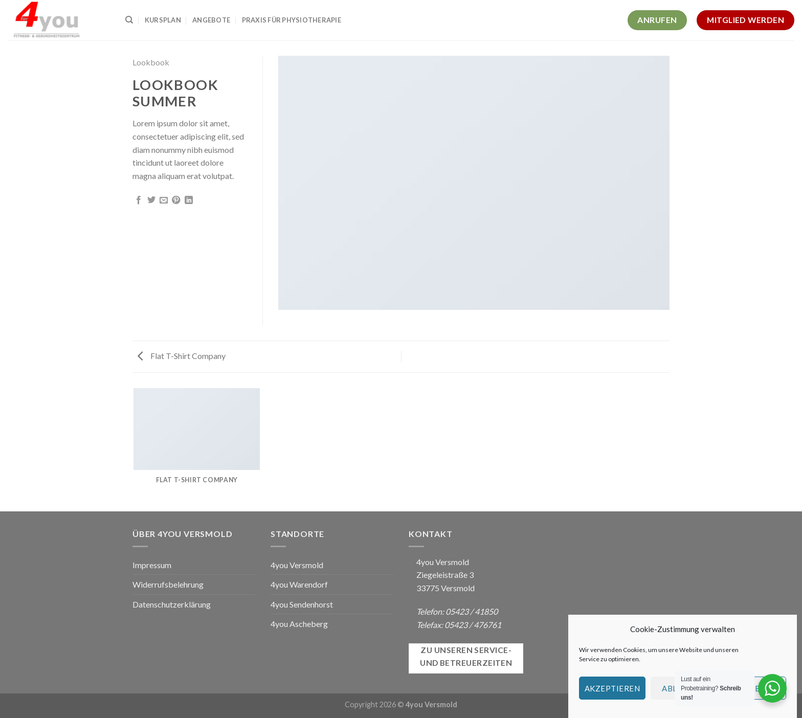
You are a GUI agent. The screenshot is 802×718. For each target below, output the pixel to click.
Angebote (211, 20)
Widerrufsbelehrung (168, 584)
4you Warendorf (299, 584)
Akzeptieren (612, 688)
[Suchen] (129, 20)
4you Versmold (297, 565)
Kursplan (163, 20)
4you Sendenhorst (302, 604)
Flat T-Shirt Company (182, 356)
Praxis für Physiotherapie (291, 20)
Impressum (151, 565)
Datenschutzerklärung (171, 604)
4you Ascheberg (299, 624)
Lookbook (150, 62)
